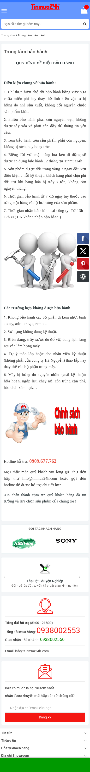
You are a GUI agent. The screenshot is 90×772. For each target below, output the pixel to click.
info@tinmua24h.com (32, 616)
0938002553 (58, 595)
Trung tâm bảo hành (26, 52)
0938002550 (52, 604)
